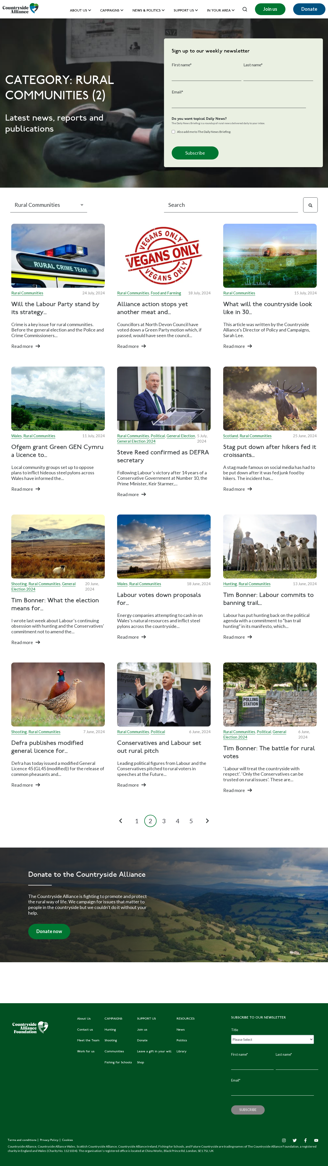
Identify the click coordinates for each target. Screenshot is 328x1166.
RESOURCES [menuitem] (185, 1018)
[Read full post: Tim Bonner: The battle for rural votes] (270, 694)
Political (158, 435)
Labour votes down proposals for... (159, 599)
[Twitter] (295, 1140)
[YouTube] (316, 1140)
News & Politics (146, 11)
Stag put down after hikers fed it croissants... (269, 451)
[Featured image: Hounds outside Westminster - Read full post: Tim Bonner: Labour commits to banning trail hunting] (270, 547)
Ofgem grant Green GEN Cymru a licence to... (57, 451)
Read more (22, 346)
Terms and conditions (22, 1140)
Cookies (67, 1140)
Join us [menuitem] (142, 1029)
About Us (78, 11)
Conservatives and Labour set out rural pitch (159, 747)
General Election (181, 435)
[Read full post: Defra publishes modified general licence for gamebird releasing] (58, 694)
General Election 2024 (136, 441)
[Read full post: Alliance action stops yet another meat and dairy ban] (164, 256)
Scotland (230, 435)
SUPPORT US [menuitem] (146, 1018)
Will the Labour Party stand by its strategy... (55, 309)
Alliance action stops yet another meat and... (152, 309)
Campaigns (109, 11)
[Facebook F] (305, 1140)
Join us (270, 9)
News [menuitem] (181, 1029)
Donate (309, 9)
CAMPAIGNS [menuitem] (113, 1018)
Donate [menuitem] (142, 1040)
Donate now (49, 931)
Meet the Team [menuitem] (88, 1040)
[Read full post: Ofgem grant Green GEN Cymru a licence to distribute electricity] (58, 399)
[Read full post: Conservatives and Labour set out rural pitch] (164, 694)
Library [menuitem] (182, 1051)
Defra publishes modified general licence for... (47, 747)
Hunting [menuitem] (110, 1029)
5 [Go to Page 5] (191, 821)
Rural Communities (27, 293)
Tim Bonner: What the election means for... (55, 605)
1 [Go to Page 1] (137, 821)
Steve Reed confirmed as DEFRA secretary (163, 457)
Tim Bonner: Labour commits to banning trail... (268, 599)
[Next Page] (207, 821)
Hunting (230, 583)
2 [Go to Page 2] (150, 821)
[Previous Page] (120, 821)
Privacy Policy (49, 1140)
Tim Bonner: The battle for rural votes (269, 753)
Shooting (19, 583)
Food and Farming (166, 293)
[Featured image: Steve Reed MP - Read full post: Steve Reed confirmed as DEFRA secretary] (164, 399)
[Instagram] (284, 1140)
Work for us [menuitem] (86, 1051)
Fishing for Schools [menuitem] (118, 1062)
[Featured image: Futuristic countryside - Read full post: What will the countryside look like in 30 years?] (270, 256)
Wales (16, 435)
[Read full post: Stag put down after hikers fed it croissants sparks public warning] (270, 399)
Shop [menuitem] (140, 1062)
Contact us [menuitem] (85, 1029)
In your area (219, 11)
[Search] (231, 204)
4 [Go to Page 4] (177, 821)
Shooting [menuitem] (111, 1040)
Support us (184, 11)
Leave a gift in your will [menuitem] (154, 1051)
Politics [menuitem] (182, 1040)
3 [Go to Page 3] (164, 821)
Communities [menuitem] (114, 1051)
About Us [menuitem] (84, 1018)
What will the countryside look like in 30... (267, 309)
